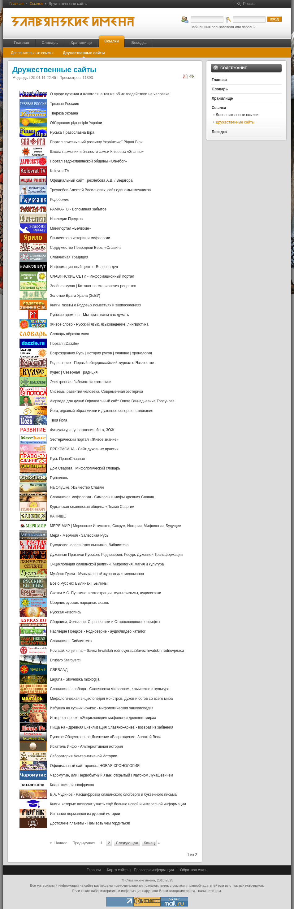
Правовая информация (154, 870)
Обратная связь (193, 870)
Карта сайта (117, 870)
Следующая (127, 843)
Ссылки (35, 4)
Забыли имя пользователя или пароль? (223, 27)
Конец (149, 843)
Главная (16, 4)
